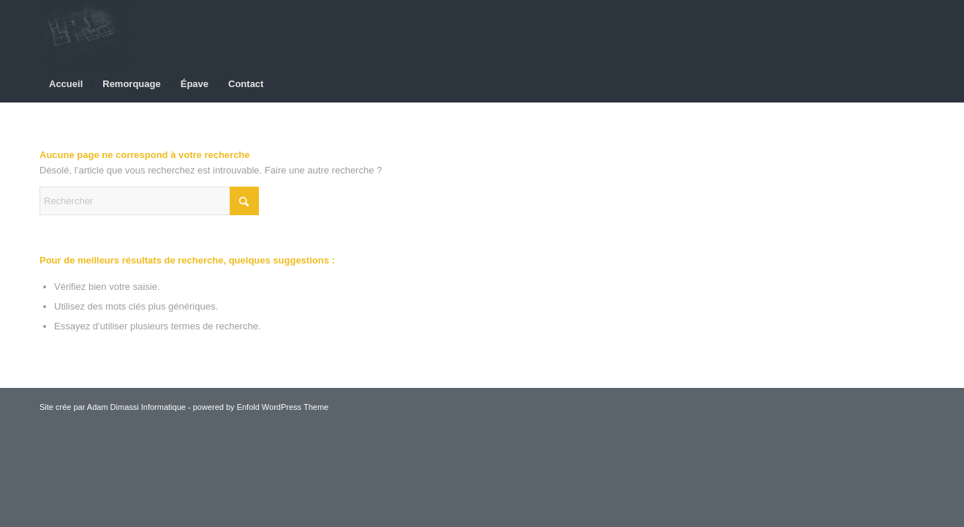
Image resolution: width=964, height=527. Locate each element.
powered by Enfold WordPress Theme (260, 407)
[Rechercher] (149, 201)
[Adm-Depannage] (84, 33)
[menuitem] (65, 84)
